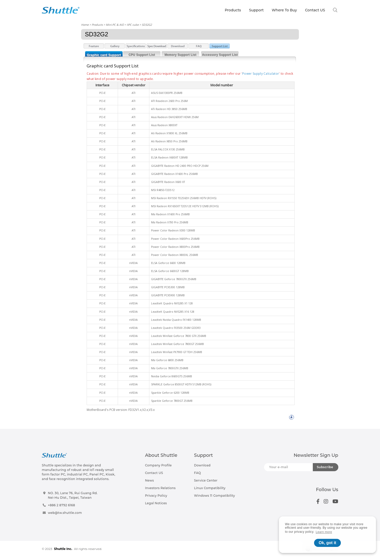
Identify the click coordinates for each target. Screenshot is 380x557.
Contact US (315, 10)
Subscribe (325, 467)
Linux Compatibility (209, 488)
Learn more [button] (324, 532)
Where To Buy (284, 10)
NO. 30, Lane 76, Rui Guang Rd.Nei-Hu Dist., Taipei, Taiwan (73, 495)
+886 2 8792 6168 (61, 505)
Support (256, 10)
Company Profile (158, 465)
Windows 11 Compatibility (214, 495)
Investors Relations (160, 488)
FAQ (197, 473)
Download (202, 465)
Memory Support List (180, 55)
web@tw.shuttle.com (65, 513)
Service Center (206, 480)
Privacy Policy (156, 495)
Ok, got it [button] (327, 543)
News (149, 480)
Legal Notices (156, 503)
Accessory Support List (220, 55)
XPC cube (133, 24)
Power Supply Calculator (260, 73)
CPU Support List (142, 55)
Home (85, 24)
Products (233, 10)
